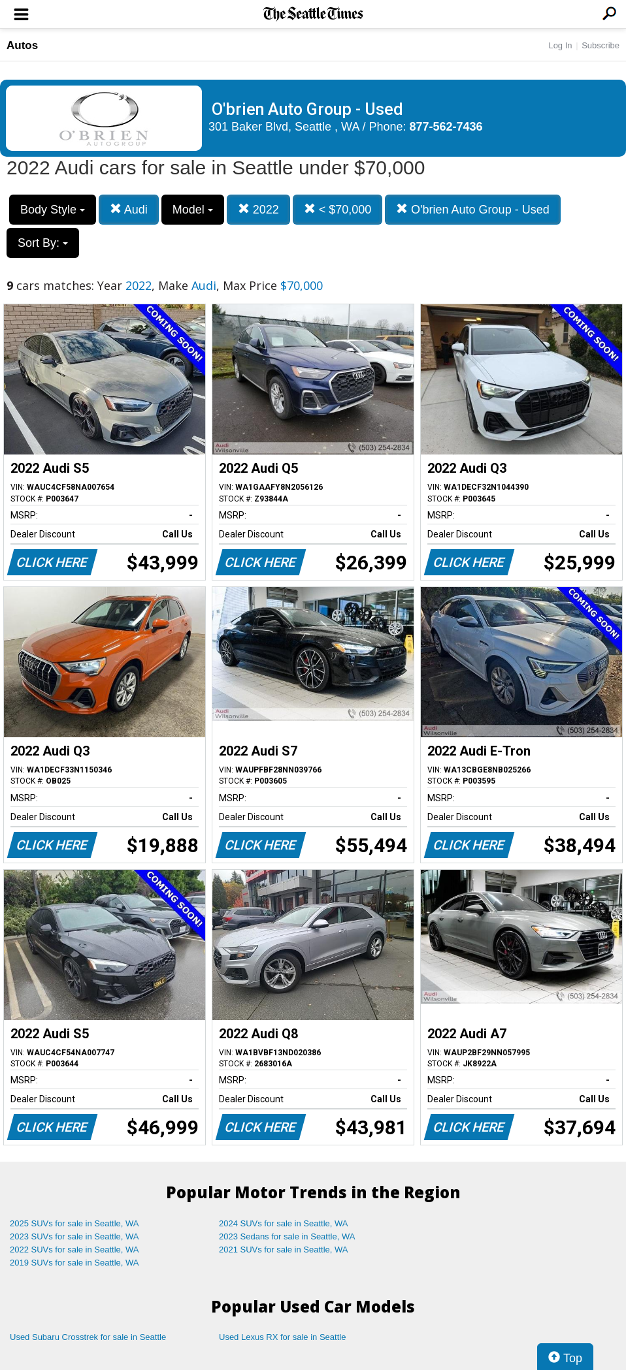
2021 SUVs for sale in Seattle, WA (283, 1249)
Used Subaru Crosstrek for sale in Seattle (88, 1337)
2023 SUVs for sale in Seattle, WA (74, 1236)
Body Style (52, 209)
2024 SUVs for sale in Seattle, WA (283, 1223)
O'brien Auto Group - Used (473, 209)
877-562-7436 (446, 126)
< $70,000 (338, 209)
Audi (129, 209)
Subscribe (600, 45)
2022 (258, 209)
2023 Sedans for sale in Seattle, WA (287, 1236)
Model (193, 209)
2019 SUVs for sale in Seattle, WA (74, 1262)
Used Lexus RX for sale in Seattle (282, 1337)
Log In (560, 45)
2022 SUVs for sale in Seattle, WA (74, 1249)
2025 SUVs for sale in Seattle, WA (74, 1223)
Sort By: (43, 242)
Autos (22, 45)
